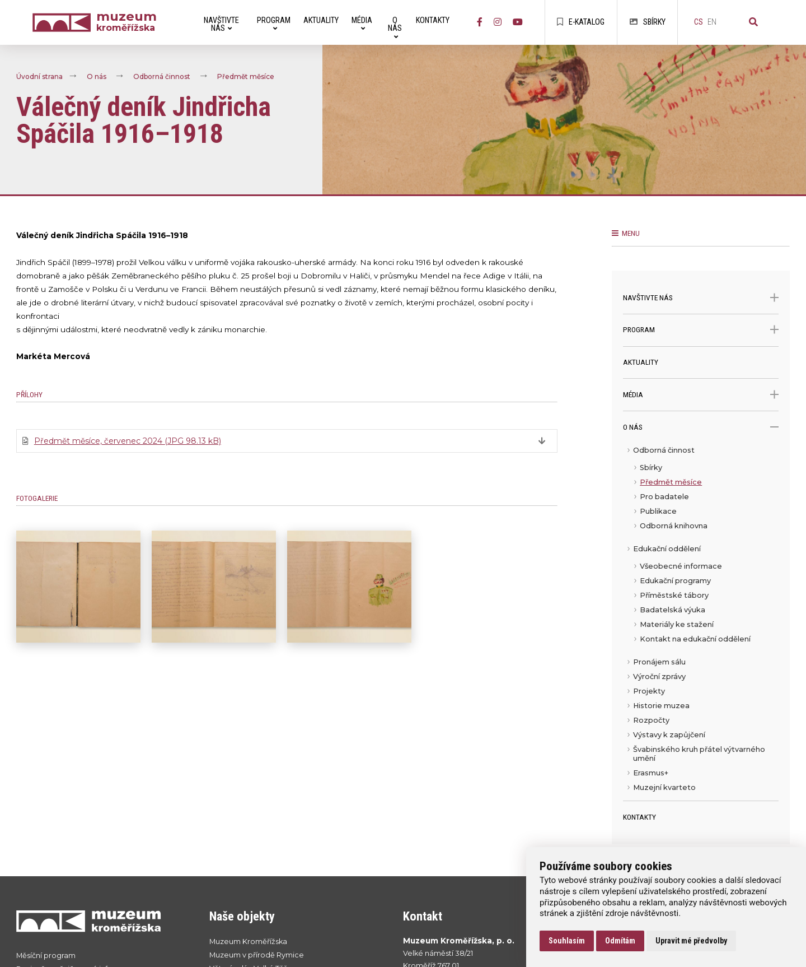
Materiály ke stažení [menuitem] (677, 624)
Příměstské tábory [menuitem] (674, 595)
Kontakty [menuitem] (432, 20)
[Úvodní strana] (64, 23)
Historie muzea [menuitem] (661, 705)
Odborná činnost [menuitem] (664, 450)
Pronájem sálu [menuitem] (659, 662)
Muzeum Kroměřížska (248, 941)
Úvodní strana (39, 77)
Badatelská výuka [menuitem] (672, 610)
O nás (96, 77)
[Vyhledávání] (753, 22)
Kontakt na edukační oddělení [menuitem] (695, 639)
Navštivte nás (701, 298)
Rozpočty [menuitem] (651, 720)
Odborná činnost (161, 77)
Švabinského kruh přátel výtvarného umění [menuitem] (699, 754)
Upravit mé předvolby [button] (691, 940)
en (711, 22)
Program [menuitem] (273, 24)
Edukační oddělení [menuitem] (667, 549)
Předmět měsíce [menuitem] (671, 482)
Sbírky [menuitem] (651, 467)
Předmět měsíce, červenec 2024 (127, 441)
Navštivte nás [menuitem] (221, 24)
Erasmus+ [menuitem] (650, 773)
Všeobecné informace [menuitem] (681, 566)
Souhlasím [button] (567, 940)
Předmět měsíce (245, 77)
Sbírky (648, 22)
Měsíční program (46, 955)
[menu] (701, 622)
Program (701, 329)
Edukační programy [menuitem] (675, 581)
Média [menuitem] (362, 24)
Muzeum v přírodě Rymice (256, 955)
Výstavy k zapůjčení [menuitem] (669, 735)
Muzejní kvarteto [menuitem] (664, 787)
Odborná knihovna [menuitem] (673, 526)
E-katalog (580, 22)
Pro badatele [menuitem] (664, 496)
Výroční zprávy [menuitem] (659, 676)
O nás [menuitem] (395, 28)
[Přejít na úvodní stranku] (102, 921)
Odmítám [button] (620, 940)
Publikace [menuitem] (658, 511)
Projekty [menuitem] (649, 691)
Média (701, 394)
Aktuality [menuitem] (321, 20)
